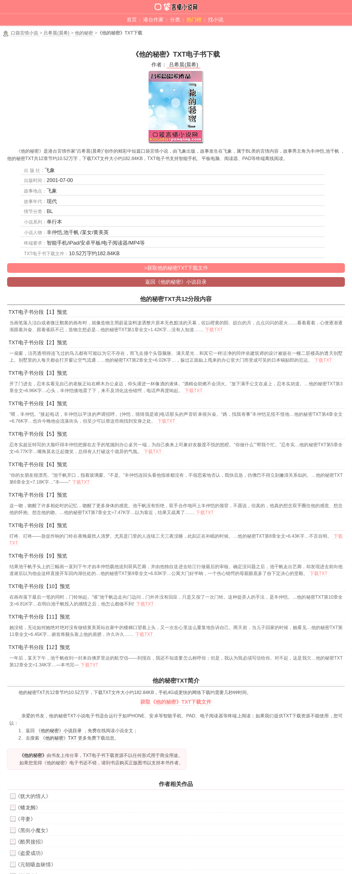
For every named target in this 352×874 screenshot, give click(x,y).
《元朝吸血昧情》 (35, 864)
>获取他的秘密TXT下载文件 (176, 268)
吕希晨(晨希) (56, 32)
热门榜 (194, 19)
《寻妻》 (25, 819)
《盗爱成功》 (30, 853)
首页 (132, 19)
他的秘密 (84, 32)
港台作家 (153, 19)
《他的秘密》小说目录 (59, 730)
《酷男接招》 (30, 842)
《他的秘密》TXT (59, 738)
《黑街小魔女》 (33, 830)
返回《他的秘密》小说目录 (176, 282)
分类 (175, 19)
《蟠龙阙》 (28, 807)
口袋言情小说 (24, 32)
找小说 (215, 19)
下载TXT (214, 329)
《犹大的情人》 (33, 796)
